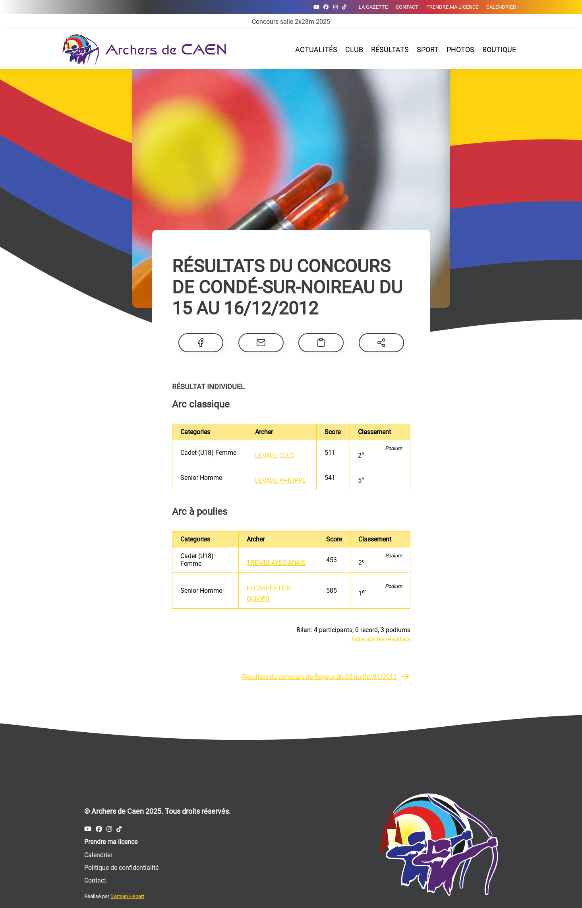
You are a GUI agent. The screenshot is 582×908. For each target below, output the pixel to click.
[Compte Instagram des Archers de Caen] (335, 7)
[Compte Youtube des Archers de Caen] (316, 7)
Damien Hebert (127, 896)
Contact (407, 7)
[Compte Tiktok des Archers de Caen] (344, 7)
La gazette (373, 7)
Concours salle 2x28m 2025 (291, 21)
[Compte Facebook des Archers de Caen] (326, 7)
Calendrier (501, 7)
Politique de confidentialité (121, 867)
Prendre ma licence (452, 7)
